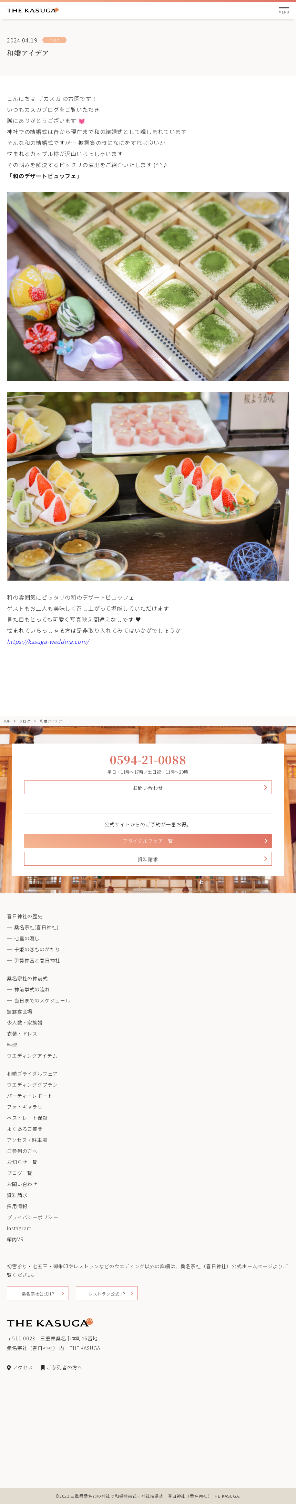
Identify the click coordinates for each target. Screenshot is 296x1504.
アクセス (20, 1367)
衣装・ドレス (22, 1033)
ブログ (25, 721)
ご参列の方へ (22, 1150)
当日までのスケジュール (42, 1000)
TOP (6, 721)
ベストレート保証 (27, 1117)
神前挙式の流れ (32, 989)
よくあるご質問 (25, 1128)
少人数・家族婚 (25, 1022)
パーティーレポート (30, 1095)
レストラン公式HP (107, 1294)
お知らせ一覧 (22, 1161)
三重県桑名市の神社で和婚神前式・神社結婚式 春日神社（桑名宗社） (141, 1496)
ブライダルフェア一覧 (148, 840)
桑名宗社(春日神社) (36, 927)
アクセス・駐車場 (27, 1139)
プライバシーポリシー (32, 1217)
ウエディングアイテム (32, 1055)
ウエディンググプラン (32, 1084)
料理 (12, 1044)
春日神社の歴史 (25, 916)
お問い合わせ (148, 787)
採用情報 (17, 1206)
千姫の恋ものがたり (37, 949)
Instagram (19, 1228)
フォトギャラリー (27, 1106)
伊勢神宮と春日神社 (37, 960)
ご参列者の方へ (61, 1367)
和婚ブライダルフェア (32, 1073)
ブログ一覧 (19, 1173)
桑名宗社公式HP (38, 1294)
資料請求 (148, 859)
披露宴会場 (19, 1011)
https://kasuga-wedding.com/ (48, 641)
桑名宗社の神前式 (27, 978)
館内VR (15, 1239)
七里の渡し (27, 938)
